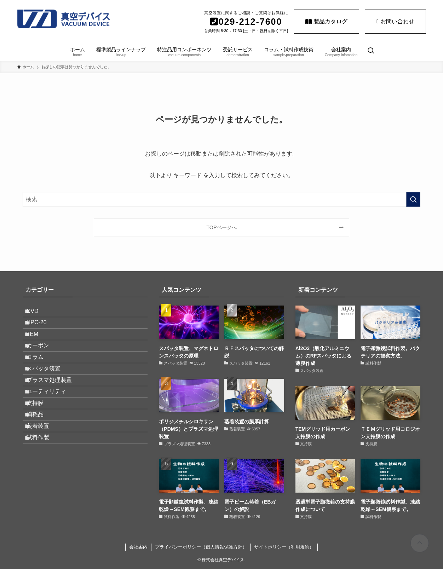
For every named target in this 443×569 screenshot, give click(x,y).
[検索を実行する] (413, 199)
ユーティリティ (52, 431)
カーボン (44, 364)
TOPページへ (221, 227)
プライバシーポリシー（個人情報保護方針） (201, 547)
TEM (39, 347)
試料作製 (44, 498)
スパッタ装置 (50, 397)
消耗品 (41, 464)
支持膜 (41, 448)
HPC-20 (43, 330)
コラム (41, 381)
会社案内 (138, 547)
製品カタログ (326, 21)
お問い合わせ (395, 21)
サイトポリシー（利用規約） (284, 547)
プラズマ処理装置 (55, 414)
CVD (39, 313)
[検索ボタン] (371, 51)
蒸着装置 (44, 481)
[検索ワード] (221, 199)
